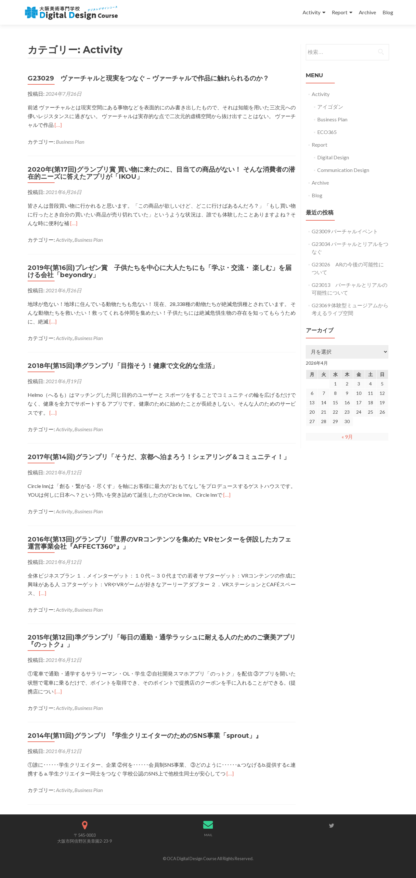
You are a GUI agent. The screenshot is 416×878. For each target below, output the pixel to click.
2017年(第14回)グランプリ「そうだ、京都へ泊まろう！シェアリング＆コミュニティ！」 (159, 457)
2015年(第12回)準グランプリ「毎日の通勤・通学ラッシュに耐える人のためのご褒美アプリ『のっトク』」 (162, 640)
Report (339, 12)
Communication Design (343, 170)
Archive (367, 12)
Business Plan (70, 142)
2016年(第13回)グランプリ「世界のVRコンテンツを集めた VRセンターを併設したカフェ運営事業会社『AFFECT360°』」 (159, 542)
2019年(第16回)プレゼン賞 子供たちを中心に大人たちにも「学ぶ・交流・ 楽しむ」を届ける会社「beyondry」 (160, 271)
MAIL (208, 835)
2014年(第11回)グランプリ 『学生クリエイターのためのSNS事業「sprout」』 (145, 735)
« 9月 (347, 436)
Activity (311, 12)
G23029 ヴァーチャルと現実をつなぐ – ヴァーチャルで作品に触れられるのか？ (148, 78)
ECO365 (327, 132)
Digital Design (333, 157)
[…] (58, 125)
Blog (388, 12)
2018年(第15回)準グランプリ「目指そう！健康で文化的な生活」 (123, 366)
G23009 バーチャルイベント (345, 231)
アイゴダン (330, 107)
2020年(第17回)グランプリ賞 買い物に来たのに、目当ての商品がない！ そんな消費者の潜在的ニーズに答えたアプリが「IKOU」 (161, 172)
